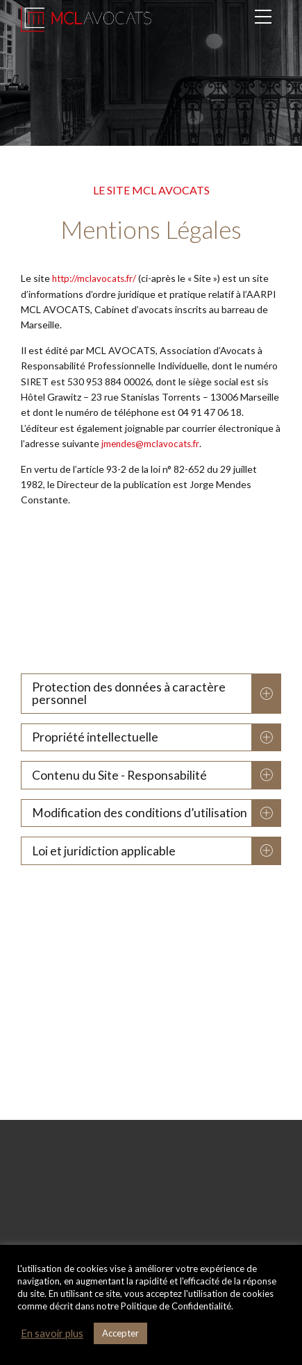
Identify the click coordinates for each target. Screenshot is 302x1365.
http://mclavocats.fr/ (96, 278)
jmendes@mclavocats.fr (152, 443)
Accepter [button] (120, 1333)
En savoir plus (52, 1333)
